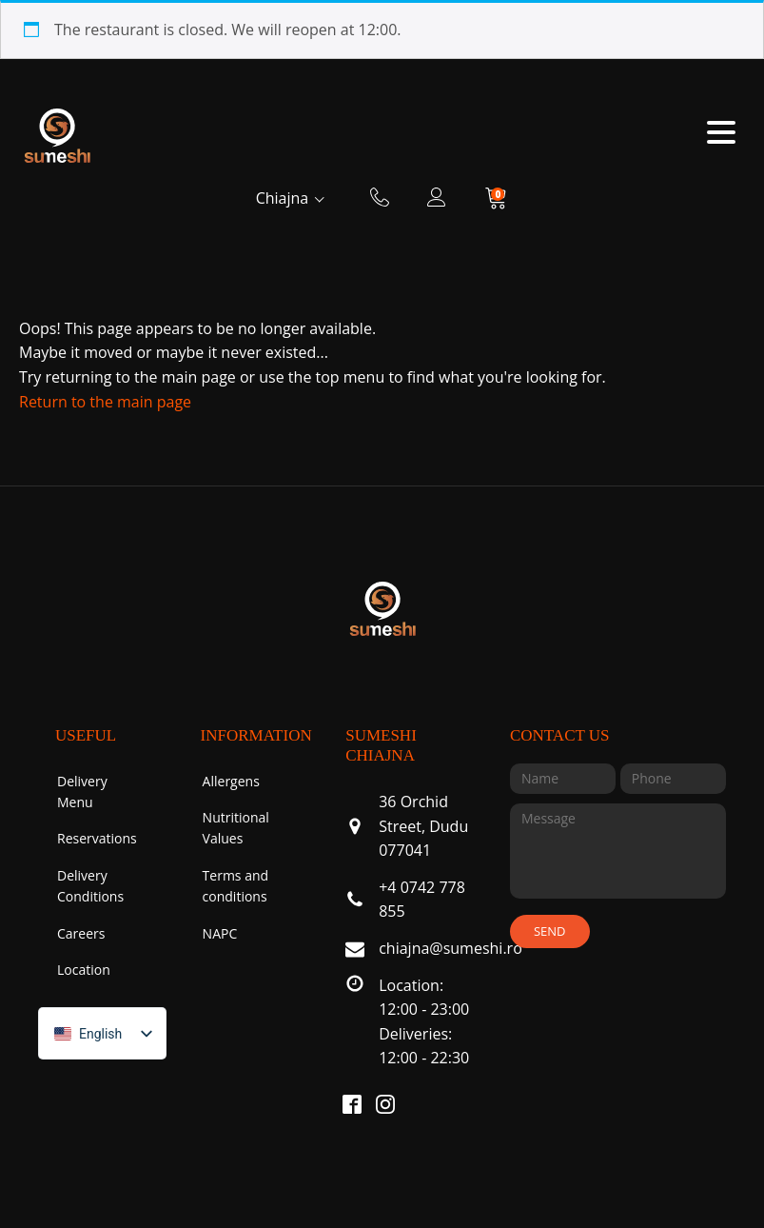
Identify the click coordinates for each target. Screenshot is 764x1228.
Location (83, 970)
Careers (81, 933)
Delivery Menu (82, 791)
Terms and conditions (236, 885)
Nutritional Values (236, 827)
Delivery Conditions (90, 885)
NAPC (220, 933)
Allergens (231, 781)
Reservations (97, 838)
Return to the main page (105, 401)
